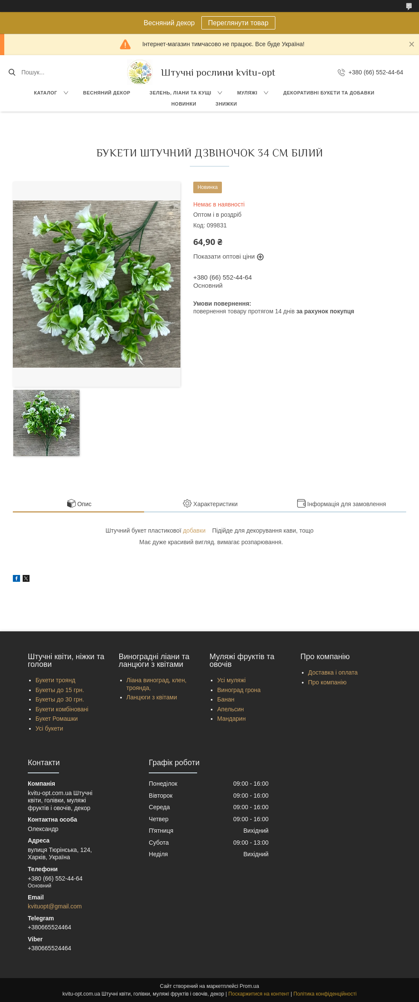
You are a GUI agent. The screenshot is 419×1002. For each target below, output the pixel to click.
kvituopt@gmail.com (55, 906)
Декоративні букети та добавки (329, 92)
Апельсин (230, 709)
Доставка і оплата (333, 672)
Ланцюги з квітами (152, 697)
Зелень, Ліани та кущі (181, 92)
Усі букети (49, 728)
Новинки (183, 103)
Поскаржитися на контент (258, 994)
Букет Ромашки (56, 718)
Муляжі (247, 92)
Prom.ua (249, 986)
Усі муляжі (231, 680)
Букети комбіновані (62, 709)
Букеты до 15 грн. (59, 690)
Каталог (45, 92)
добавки (194, 530)
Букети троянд (55, 680)
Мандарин (231, 718)
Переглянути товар (238, 23)
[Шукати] (11, 72)
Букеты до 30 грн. (59, 699)
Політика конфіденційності (325, 994)
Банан (225, 699)
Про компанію (327, 682)
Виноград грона (239, 690)
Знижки (226, 103)
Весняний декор (106, 92)
